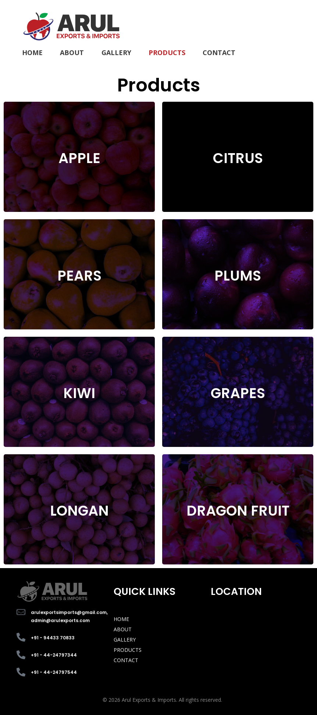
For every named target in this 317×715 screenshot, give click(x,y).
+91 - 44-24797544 (54, 672)
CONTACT (126, 660)
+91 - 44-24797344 (54, 655)
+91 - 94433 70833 (53, 638)
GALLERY (125, 639)
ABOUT (123, 629)
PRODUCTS (128, 649)
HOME (121, 618)
